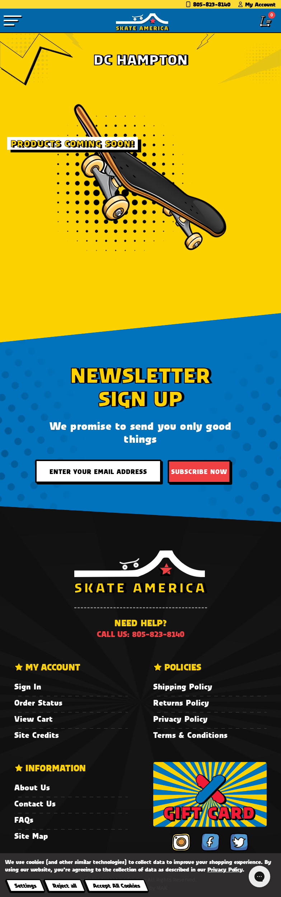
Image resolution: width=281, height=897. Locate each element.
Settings (25, 885)
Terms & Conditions (190, 734)
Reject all (64, 885)
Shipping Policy (182, 686)
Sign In (27, 686)
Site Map (31, 835)
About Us (32, 787)
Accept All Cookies (116, 885)
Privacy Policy (180, 718)
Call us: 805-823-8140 (140, 634)
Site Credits (36, 734)
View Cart (33, 718)
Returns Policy (181, 702)
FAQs (23, 819)
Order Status (38, 702)
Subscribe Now (199, 471)
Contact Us (35, 803)
